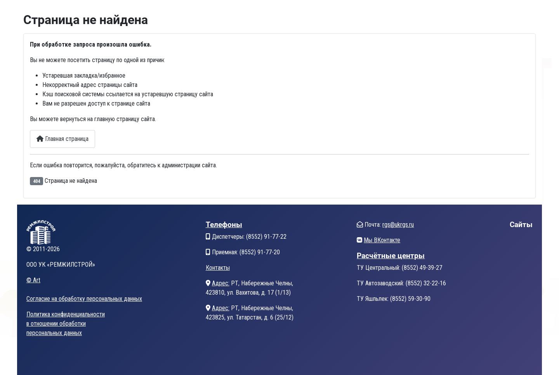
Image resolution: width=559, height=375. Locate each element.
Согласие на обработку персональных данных (84, 298)
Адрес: (220, 283)
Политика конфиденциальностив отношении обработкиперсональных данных (65, 324)
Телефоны (224, 224)
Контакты (218, 267)
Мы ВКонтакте (382, 240)
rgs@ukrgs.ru (398, 224)
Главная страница (62, 138)
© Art (33, 280)
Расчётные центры (391, 255)
